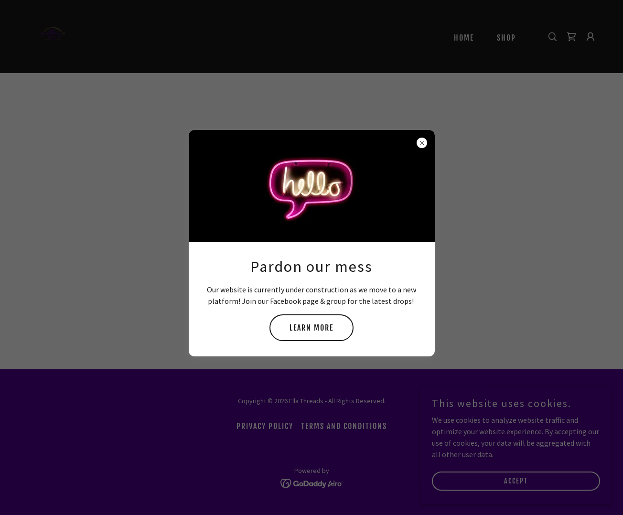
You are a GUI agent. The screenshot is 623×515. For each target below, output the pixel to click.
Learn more (311, 328)
